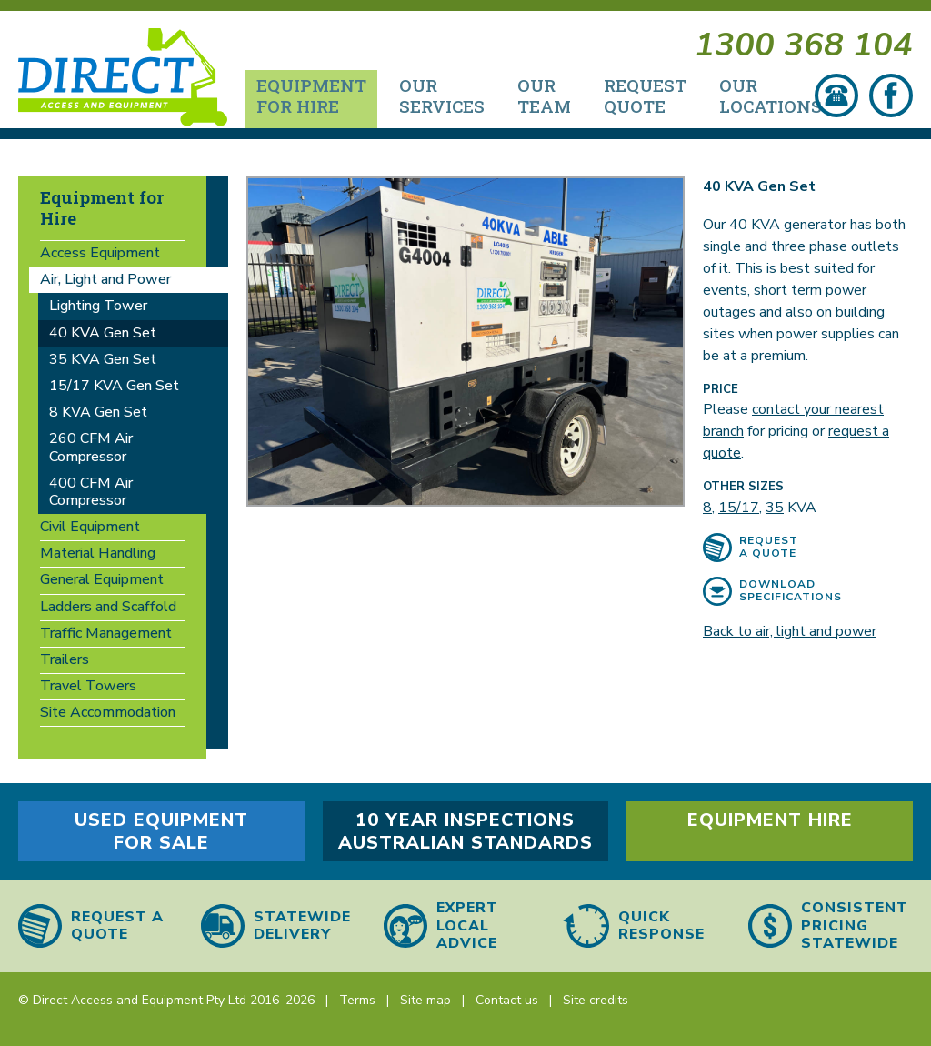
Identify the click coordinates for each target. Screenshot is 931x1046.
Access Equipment (100, 256)
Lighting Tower (98, 308)
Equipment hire (770, 820)
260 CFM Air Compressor (91, 449)
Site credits (595, 1000)
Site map (425, 1000)
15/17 (738, 510)
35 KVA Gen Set (102, 362)
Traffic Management (106, 636)
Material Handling (97, 556)
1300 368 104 (804, 47)
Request (645, 98)
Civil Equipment (90, 529)
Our (442, 98)
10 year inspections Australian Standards (465, 831)
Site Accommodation (107, 715)
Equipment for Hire (102, 210)
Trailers (64, 662)
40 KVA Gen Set (102, 335)
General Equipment (102, 582)
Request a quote (768, 549)
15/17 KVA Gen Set (114, 388)
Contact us (507, 1000)
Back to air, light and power (789, 634)
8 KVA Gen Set (98, 415)
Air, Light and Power (105, 282)
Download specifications (790, 593)
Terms (357, 1000)
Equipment (311, 98)
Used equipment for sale (161, 831)
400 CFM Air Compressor (91, 493)
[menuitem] (311, 102)
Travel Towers (88, 689)
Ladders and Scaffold (108, 608)
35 (775, 510)
